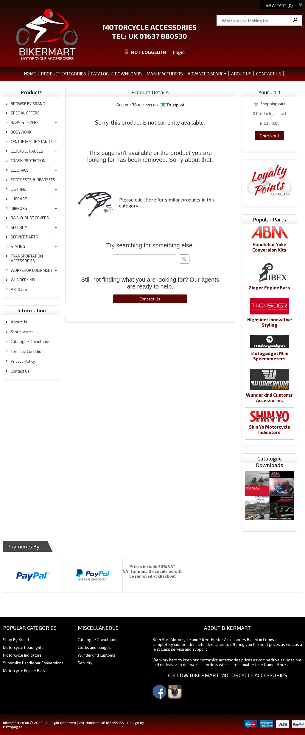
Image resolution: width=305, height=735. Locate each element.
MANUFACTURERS (165, 73)
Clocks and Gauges (94, 647)
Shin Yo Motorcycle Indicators (269, 429)
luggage (19, 198)
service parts (24, 237)
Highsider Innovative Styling (269, 322)
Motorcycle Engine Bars (24, 670)
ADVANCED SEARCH (207, 73)
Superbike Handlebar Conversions (33, 662)
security (19, 227)
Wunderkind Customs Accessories (269, 397)
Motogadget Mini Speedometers (269, 356)
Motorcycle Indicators (22, 655)
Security (85, 662)
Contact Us (20, 371)
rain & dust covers (30, 217)
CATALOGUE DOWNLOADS (116, 73)
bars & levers (25, 122)
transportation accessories (27, 258)
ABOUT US (241, 73)
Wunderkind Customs (96, 655)
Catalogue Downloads (30, 341)
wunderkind (23, 279)
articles (19, 289)
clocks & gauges (27, 151)
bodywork (21, 132)
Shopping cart (272, 103)
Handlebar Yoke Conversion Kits (269, 247)
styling (18, 246)
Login (179, 52)
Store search (22, 331)
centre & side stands (32, 141)
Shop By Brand (16, 639)
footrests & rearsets (33, 179)
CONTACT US (268, 73)
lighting (18, 189)
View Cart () (279, 5)
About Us (19, 322)
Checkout (269, 135)
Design (133, 722)
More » (282, 664)
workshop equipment (32, 270)
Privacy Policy (23, 361)
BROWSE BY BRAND (28, 103)
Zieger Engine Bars (269, 287)
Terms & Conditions (28, 351)
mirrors (19, 208)
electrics (20, 170)
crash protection (28, 160)
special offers (25, 113)
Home (30, 73)
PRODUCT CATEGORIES (63, 73)
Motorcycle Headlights (23, 647)
